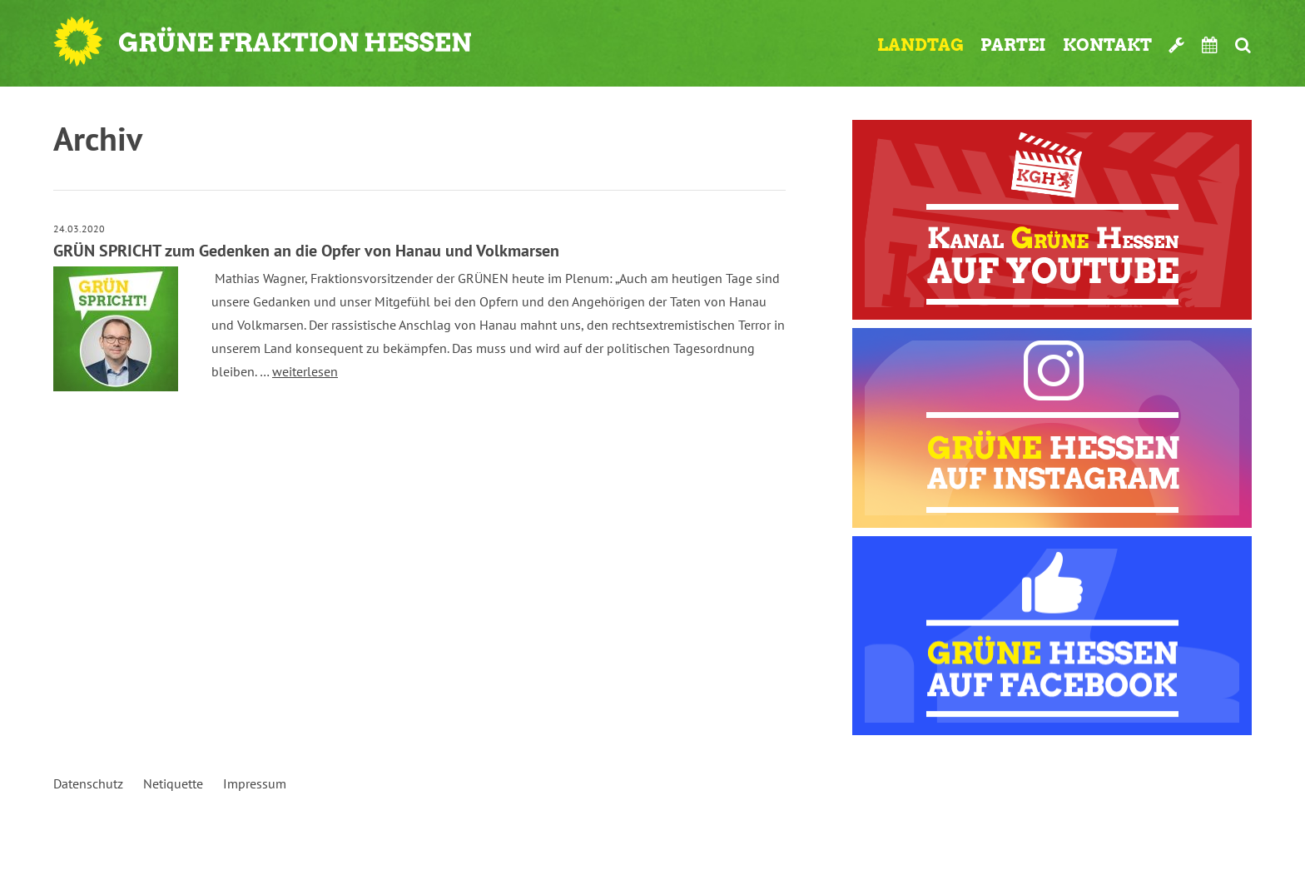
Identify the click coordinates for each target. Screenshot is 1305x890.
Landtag (920, 45)
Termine (1210, 45)
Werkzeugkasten (1176, 45)
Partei (1013, 45)
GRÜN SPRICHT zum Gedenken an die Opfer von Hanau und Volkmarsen (306, 250)
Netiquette (173, 783)
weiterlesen (305, 371)
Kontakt (1107, 45)
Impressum (254, 783)
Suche (1243, 45)
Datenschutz (88, 783)
